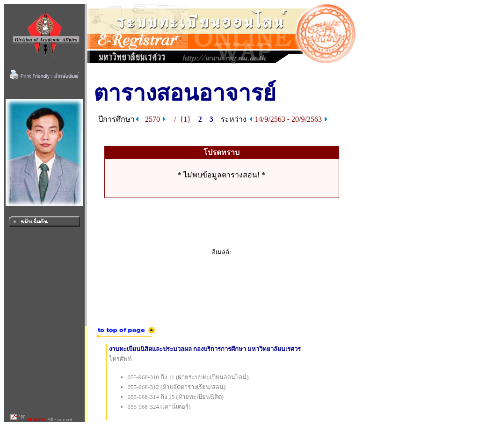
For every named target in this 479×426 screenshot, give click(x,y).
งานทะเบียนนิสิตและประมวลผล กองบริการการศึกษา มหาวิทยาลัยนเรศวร (205, 349)
